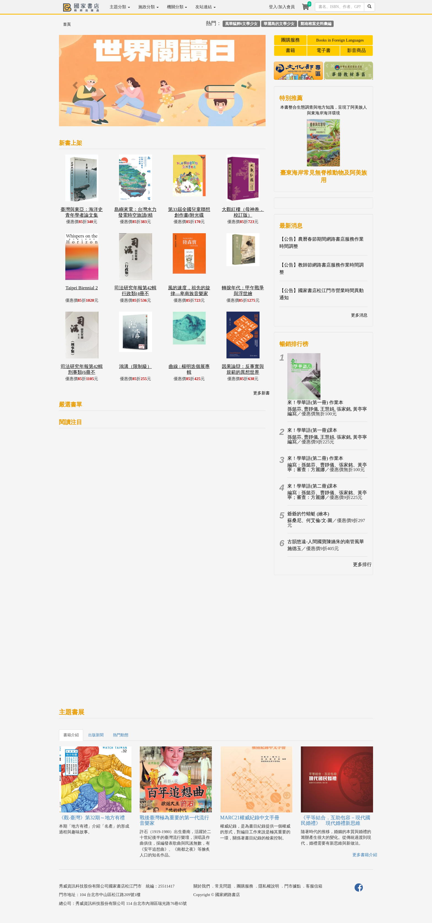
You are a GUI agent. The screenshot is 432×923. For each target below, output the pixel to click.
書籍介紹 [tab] (71, 735)
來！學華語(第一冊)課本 (312, 430)
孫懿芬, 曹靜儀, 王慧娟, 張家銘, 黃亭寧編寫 (327, 411)
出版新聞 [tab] (96, 735)
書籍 (290, 50)
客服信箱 (314, 886)
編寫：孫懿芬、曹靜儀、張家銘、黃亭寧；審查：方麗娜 (327, 467)
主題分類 (120, 7)
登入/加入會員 (282, 7)
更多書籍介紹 (364, 855)
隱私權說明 (268, 886)
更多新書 (261, 393)
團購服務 (290, 40)
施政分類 (148, 7)
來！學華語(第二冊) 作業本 (315, 458)
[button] (74, 83)
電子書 (324, 50)
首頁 (67, 24)
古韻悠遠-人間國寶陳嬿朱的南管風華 (325, 541)
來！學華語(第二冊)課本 (312, 486)
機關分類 (177, 7)
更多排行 (362, 564)
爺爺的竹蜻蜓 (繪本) (308, 514)
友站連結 (205, 7)
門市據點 (292, 886)
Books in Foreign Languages (340, 40)
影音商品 (356, 50)
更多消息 (359, 315)
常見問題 (223, 886)
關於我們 (201, 886)
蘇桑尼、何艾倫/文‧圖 (309, 520)
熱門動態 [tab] (120, 735)
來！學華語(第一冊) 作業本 (315, 402)
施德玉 (294, 548)
